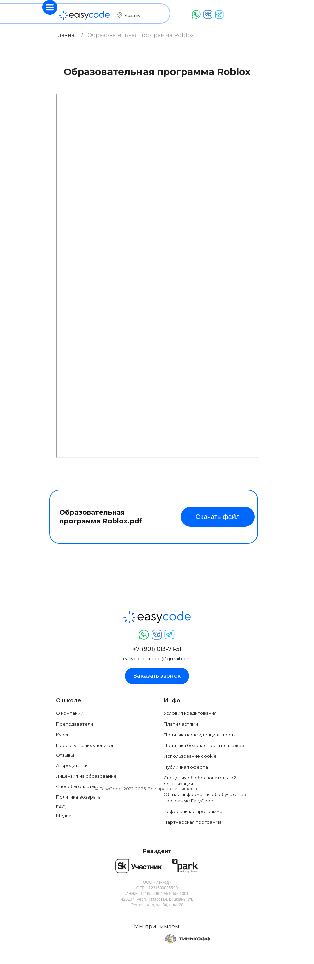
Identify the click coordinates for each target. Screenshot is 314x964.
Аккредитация (72, 765)
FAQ (61, 806)
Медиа (63, 815)
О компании (69, 713)
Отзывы (65, 755)
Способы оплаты (75, 786)
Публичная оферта (186, 767)
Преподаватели (74, 724)
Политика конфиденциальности (200, 734)
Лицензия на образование (86, 776)
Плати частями (181, 724)
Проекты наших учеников (85, 745)
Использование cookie (190, 756)
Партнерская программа (193, 822)
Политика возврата (78, 797)
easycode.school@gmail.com (157, 659)
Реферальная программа (193, 811)
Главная (67, 35)
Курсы (63, 734)
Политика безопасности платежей (204, 745)
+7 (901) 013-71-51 (157, 648)
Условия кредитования (190, 713)
